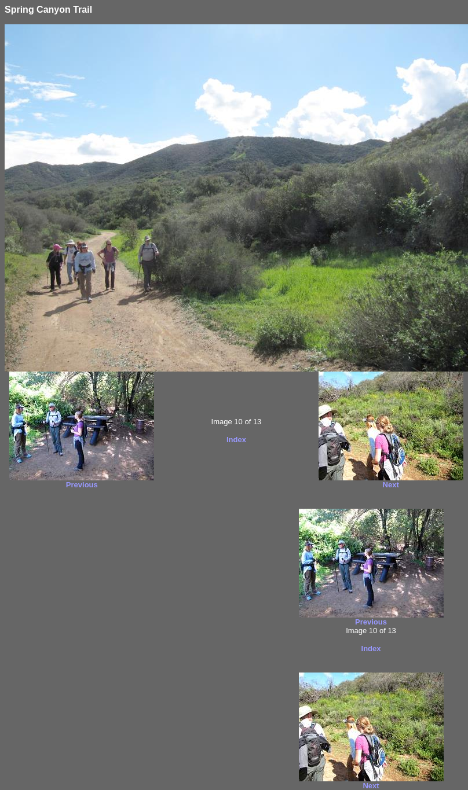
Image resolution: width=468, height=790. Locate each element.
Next (391, 484)
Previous (82, 484)
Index (236, 439)
